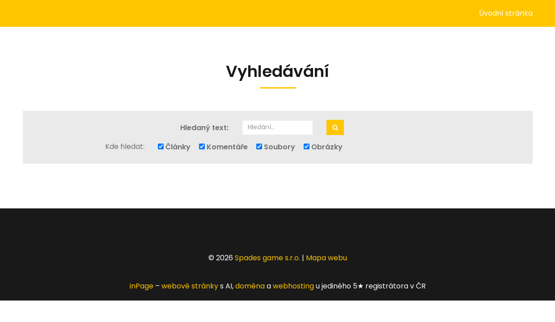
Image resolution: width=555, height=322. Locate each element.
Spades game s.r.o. (267, 258)
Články (174, 147)
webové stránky (189, 286)
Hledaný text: (204, 128)
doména (250, 286)
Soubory (275, 147)
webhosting (293, 286)
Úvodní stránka (506, 13)
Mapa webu (326, 258)
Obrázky (323, 147)
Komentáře (223, 147)
